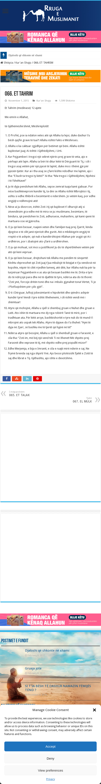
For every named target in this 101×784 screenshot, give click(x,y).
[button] (94, 710)
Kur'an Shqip (23, 62)
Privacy (50, 779)
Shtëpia (6, 62)
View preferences (50, 770)
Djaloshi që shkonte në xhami (25, 55)
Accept (51, 746)
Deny (50, 758)
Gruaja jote (33, 668)
